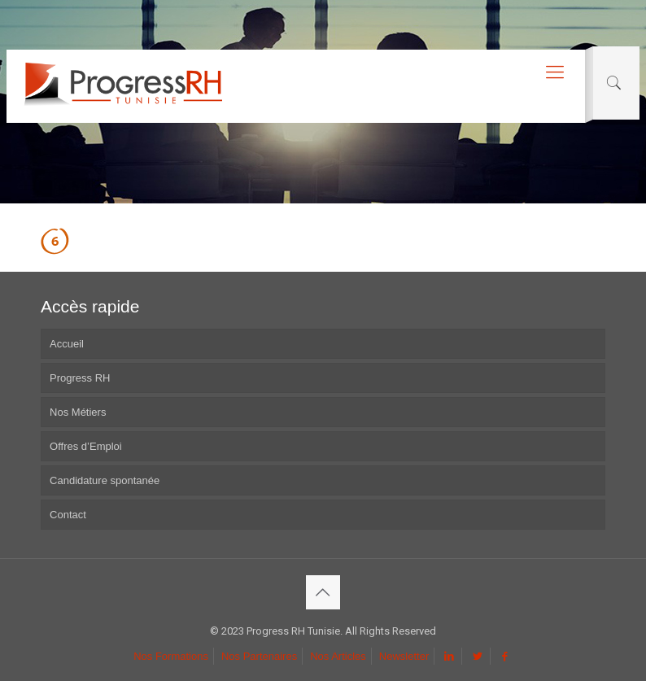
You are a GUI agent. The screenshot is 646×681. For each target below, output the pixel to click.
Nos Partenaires (259, 656)
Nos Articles (338, 656)
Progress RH (80, 378)
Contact (68, 515)
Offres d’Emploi (86, 446)
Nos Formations (170, 656)
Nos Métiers (78, 412)
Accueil (67, 344)
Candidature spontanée (104, 480)
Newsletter (404, 656)
